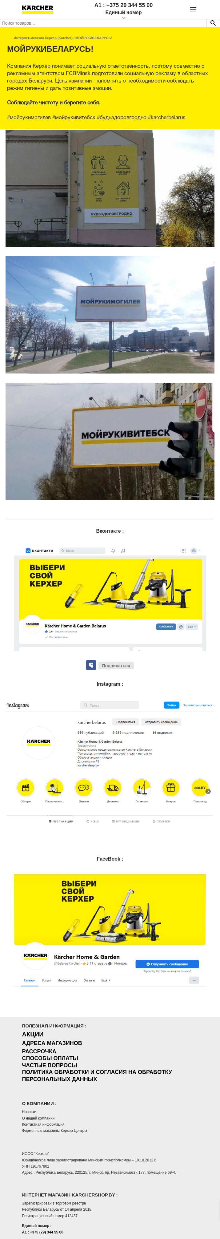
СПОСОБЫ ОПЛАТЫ (50, 1058)
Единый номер (123, 12)
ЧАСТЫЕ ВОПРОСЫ (49, 1065)
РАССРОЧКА (39, 1051)
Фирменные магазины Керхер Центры (54, 1130)
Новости (29, 1112)
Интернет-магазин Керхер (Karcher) (43, 38)
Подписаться (116, 665)
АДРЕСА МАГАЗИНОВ (52, 1043)
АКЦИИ (33, 1034)
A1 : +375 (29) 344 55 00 (42, 1232)
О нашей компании (38, 1118)
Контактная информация (43, 1124)
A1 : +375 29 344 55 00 (123, 5)
